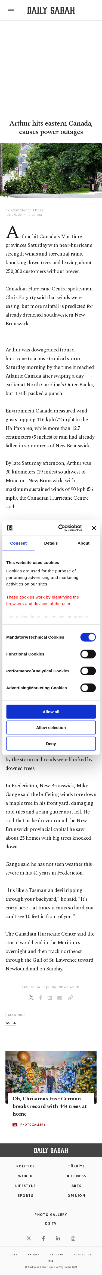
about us (56, 1254)
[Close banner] (94, 528)
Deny (51, 743)
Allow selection (51, 727)
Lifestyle (25, 1185)
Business (76, 1176)
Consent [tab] (18, 543)
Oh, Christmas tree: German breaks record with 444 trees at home (49, 1106)
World (25, 1176)
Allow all (51, 711)
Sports (25, 1195)
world (10, 1023)
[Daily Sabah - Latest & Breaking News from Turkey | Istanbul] (51, 10)
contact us (82, 1254)
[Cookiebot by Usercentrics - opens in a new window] (61, 528)
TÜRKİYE (76, 1166)
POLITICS (25, 1166)
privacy (33, 1254)
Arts (77, 1185)
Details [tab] (51, 543)
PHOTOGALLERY (32, 1125)
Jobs (14, 1254)
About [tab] (83, 543)
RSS (50, 1260)
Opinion (76, 1195)
